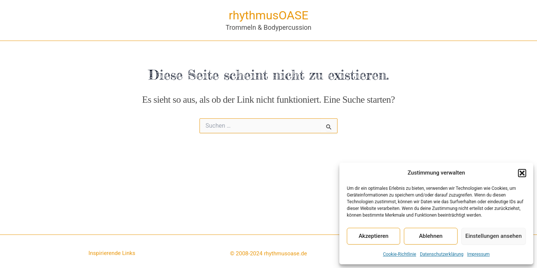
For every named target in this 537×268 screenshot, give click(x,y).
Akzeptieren (374, 236)
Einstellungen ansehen (493, 236)
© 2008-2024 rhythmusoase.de (268, 253)
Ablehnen (430, 236)
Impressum (478, 254)
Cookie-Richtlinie (399, 254)
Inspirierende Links (111, 253)
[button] (522, 173)
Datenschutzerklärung (442, 254)
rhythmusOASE (268, 15)
